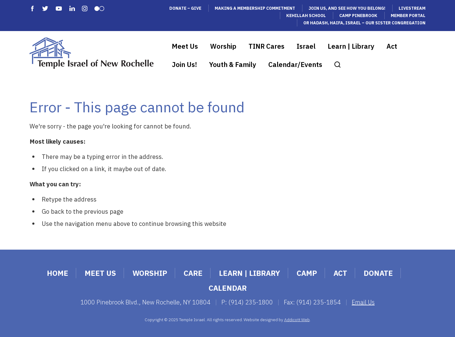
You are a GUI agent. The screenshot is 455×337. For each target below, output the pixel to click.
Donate (378, 273)
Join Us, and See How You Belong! (347, 8)
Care (193, 273)
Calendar (228, 288)
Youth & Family (232, 64)
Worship (223, 46)
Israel (306, 46)
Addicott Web (297, 319)
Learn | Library (351, 46)
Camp (307, 273)
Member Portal (408, 15)
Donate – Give (185, 8)
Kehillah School (306, 15)
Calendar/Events (295, 64)
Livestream (412, 8)
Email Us (363, 302)
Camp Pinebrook (358, 15)
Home (57, 273)
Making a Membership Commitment (255, 8)
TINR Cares (266, 46)
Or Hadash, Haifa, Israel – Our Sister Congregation (364, 23)
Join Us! (184, 64)
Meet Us (185, 46)
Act (391, 46)
